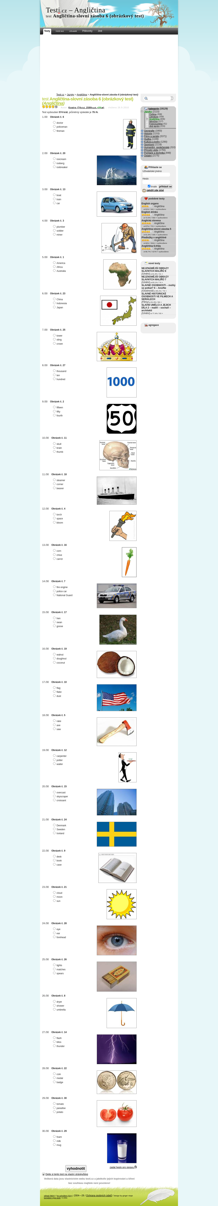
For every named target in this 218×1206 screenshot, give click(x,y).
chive (58, 555)
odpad (49, 1196)
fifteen (58, 407)
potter (58, 760)
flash (57, 1038)
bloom (58, 522)
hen (57, 618)
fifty (57, 411)
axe (57, 725)
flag (57, 688)
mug (57, 1145)
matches (59, 969)
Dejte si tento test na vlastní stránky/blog (67, 1174)
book (58, 860)
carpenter (60, 756)
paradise (60, 1108)
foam (58, 1137)
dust (57, 696)
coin (57, 1074)
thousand (60, 371)
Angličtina (82, 94)
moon (58, 897)
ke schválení (64, 1196)
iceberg (59, 163)
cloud (58, 893)
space (58, 518)
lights (58, 965)
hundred (59, 379)
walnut (58, 654)
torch (58, 514)
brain (58, 448)
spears (59, 973)
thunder (59, 1046)
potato (58, 1112)
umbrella (60, 1009)
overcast (59, 792)
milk (57, 1141)
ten (57, 375)
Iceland (59, 833)
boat (57, 195)
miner (58, 234)
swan (58, 622)
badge (58, 1082)
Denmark (60, 825)
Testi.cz (60, 94)
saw (57, 729)
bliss (57, 1042)
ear (57, 933)
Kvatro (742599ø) (86, 107)
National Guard (63, 595)
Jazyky (70, 94)
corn (57, 551)
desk (57, 856)
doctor (58, 123)
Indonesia (60, 303)
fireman (59, 131)
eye (57, 929)
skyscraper (61, 796)
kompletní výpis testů (52, 1198)
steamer (59, 480)
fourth (58, 415)
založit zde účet (155, 190)
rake (57, 721)
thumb (58, 452)
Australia (60, 271)
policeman (60, 126)
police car (60, 591)
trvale (152, 186)
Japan (58, 307)
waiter (58, 764)
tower (58, 335)
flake (57, 692)
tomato (59, 1104)
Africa (58, 267)
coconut (59, 662)
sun (57, 901)
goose (58, 626)
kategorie (153, 108)
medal (58, 1078)
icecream (60, 159)
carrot (58, 559)
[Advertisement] (109, 64)
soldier (58, 230)
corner (58, 484)
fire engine (61, 587)
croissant (60, 800)
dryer (58, 1001)
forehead (60, 937)
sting (57, 339)
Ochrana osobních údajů (99, 1195)
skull (57, 444)
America (59, 263)
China (58, 299)
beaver (59, 488)
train (57, 199)
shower (59, 1005)
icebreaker (61, 167)
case (57, 864)
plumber (59, 226)
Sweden (59, 829)
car (57, 203)
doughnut (60, 658)
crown (58, 343)
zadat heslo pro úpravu (123, 1167)
